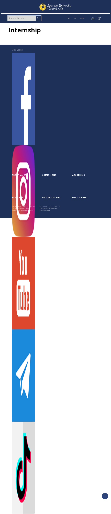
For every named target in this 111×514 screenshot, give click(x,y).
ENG (68, 18)
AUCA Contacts (45, 210)
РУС (75, 18)
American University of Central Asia (23, 206)
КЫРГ (82, 18)
